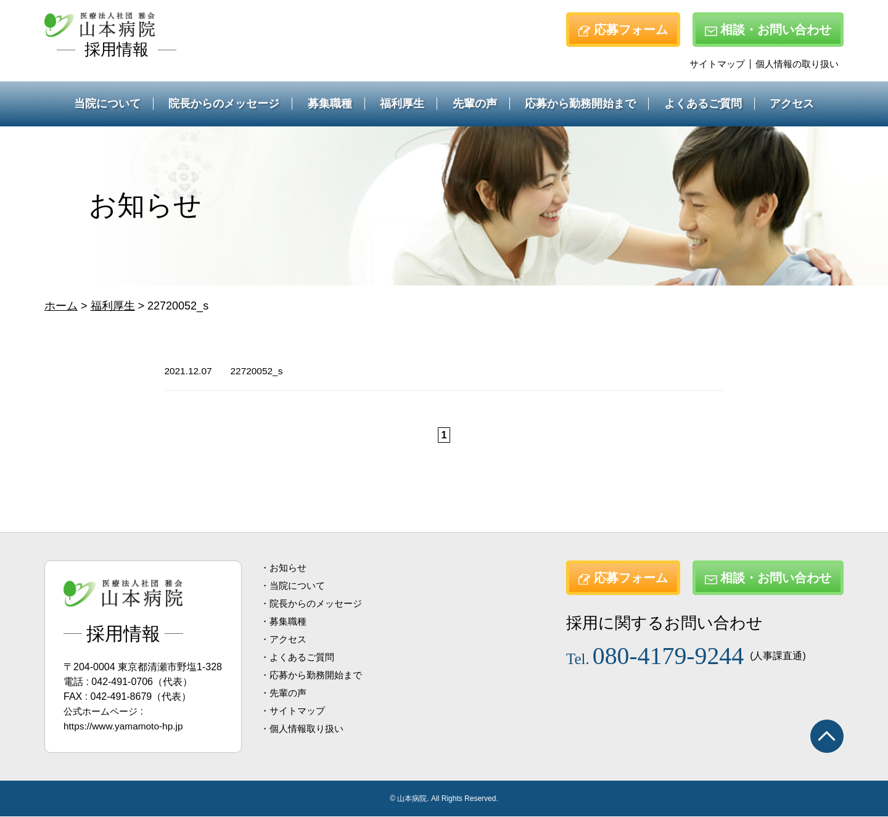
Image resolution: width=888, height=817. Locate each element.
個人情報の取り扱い (797, 64)
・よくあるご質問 (299, 657)
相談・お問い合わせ (768, 29)
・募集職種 (285, 622)
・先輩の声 (285, 693)
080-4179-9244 (661, 654)
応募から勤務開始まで (580, 103)
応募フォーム (623, 29)
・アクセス (285, 639)
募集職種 (330, 103)
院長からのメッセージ (223, 103)
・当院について (294, 586)
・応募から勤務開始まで (314, 675)
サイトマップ (717, 64)
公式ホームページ (103, 712)
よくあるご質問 (703, 103)
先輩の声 (475, 103)
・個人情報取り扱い (304, 729)
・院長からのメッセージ (314, 604)
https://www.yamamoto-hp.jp (125, 726)
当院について (107, 103)
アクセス (792, 103)
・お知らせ (285, 568)
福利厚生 (402, 103)
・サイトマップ (294, 711)
